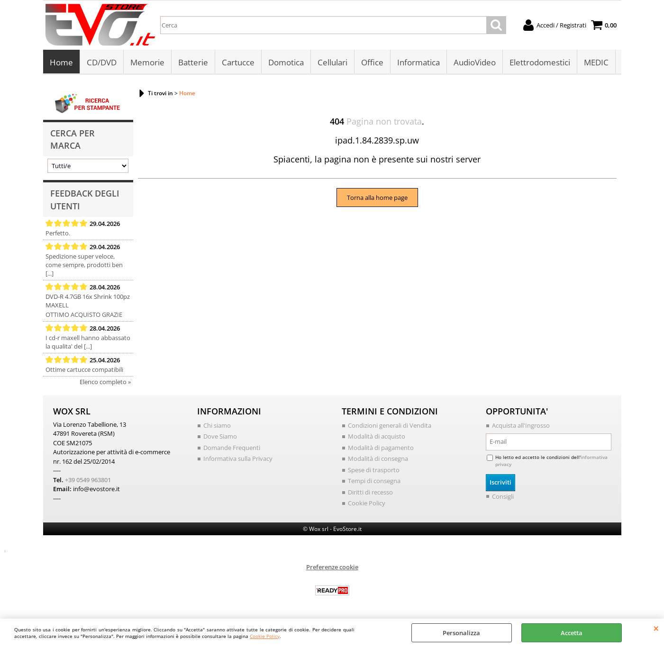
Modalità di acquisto (376, 436)
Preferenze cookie (332, 567)
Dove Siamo (220, 436)
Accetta (571, 633)
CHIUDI (656, 628)
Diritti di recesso (370, 492)
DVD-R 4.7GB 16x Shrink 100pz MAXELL (87, 300)
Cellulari (332, 62)
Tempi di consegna (374, 480)
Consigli (503, 496)
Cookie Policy (265, 636)
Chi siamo (217, 425)
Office (372, 62)
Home (61, 62)
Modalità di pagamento (381, 447)
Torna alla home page (377, 197)
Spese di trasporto (374, 470)
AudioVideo (475, 62)
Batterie (193, 62)
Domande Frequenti (231, 447)
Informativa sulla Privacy (238, 458)
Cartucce (238, 62)
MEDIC (596, 62)
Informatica (418, 62)
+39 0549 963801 (88, 480)
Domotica (286, 62)
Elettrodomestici (539, 62)
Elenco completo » (105, 381)
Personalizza (461, 633)
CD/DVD (102, 62)
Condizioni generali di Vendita (389, 425)
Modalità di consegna (378, 458)
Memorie (147, 62)
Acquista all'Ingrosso (521, 425)
